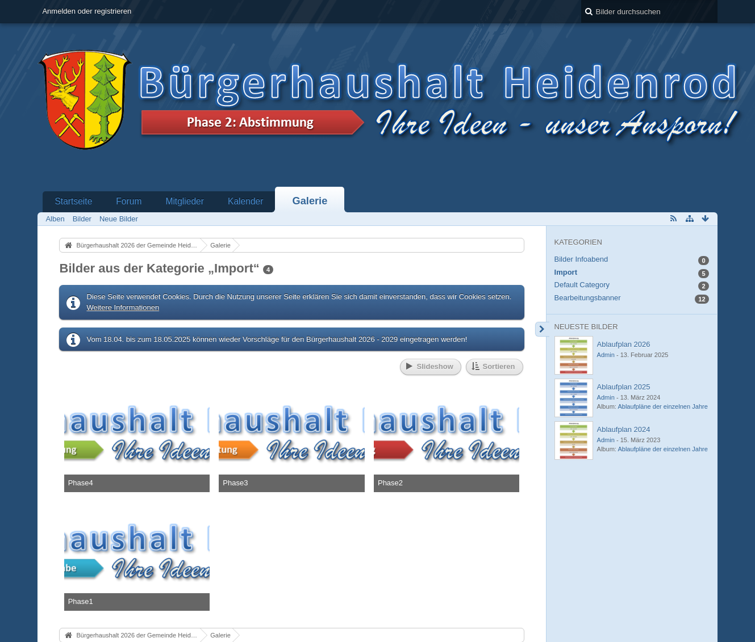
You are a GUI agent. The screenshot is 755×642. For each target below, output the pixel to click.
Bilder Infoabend (581, 259)
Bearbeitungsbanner (587, 297)
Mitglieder (184, 201)
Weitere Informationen (122, 307)
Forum (128, 201)
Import (565, 272)
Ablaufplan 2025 (623, 387)
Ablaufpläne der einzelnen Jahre (662, 406)
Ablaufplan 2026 (623, 344)
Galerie (310, 201)
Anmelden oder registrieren (86, 11)
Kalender (245, 201)
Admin (606, 354)
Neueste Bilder (586, 326)
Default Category (582, 284)
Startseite (73, 201)
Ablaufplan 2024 (623, 429)
